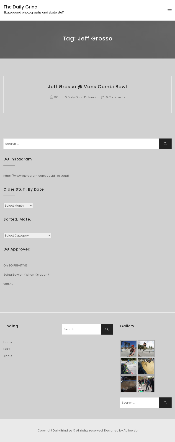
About (7, 356)
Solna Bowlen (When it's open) (26, 274)
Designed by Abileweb (121, 430)
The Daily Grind (20, 7)
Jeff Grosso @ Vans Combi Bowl (87, 86)
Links (6, 349)
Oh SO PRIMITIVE (15, 265)
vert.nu (8, 284)
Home (8, 342)
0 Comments (115, 97)
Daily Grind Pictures (82, 97)
